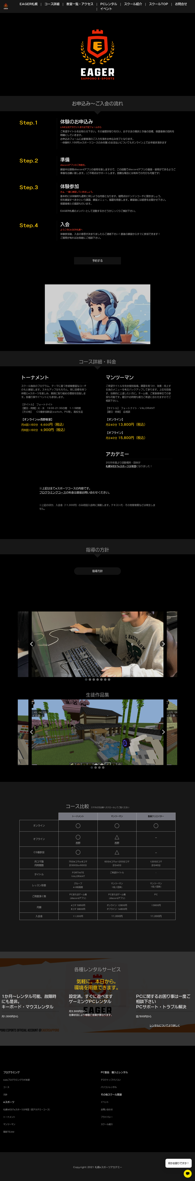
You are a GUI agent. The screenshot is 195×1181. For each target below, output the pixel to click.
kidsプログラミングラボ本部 (16, 1094)
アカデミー (38, 1124)
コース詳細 (52, 3)
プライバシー (107, 1131)
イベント (106, 8)
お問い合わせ (107, 1124)
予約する (97, 273)
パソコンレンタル (109, 1102)
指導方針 (97, 584)
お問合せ (181, 3)
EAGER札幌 (29, 3)
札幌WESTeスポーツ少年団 (121, 480)
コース (6, 1102)
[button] (86, 694)
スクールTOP (158, 3)
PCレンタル (108, 3)
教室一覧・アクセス (79, 3)
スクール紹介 (133, 3)
